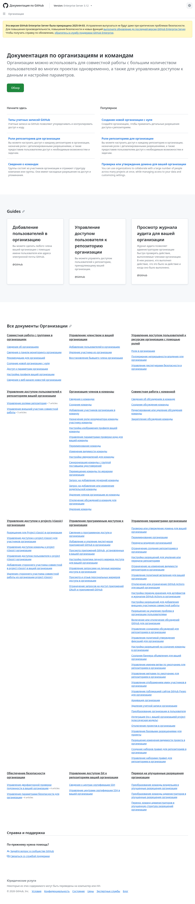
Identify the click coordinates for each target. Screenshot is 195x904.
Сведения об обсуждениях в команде (153, 399)
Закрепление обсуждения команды (152, 419)
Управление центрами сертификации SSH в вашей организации (94, 792)
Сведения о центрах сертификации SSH (92, 784)
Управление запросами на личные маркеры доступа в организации (95, 570)
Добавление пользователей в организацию (94, 346)
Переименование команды (85, 445)
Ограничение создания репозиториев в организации (154, 550)
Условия (36, 891)
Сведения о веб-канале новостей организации (34, 379)
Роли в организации (143, 351)
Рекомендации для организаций (26, 357)
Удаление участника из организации (90, 352)
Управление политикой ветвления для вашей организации (158, 576)
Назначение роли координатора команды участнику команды (93, 420)
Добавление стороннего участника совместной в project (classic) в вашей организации (34, 566)
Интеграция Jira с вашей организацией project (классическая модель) (158, 718)
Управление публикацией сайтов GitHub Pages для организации (158, 693)
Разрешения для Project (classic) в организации (34, 532)
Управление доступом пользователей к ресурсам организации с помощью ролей (158, 339)
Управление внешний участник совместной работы (32, 410)
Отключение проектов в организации (153, 725)
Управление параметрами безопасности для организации (33, 795)
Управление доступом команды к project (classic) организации (31, 548)
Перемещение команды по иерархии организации (91, 473)
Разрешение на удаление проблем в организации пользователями (152, 612)
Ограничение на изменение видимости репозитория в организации (154, 568)
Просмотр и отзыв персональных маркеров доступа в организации (94, 579)
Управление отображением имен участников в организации (158, 684)
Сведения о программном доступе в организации (90, 534)
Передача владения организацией (151, 542)
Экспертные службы (108, 891)
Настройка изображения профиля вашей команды (93, 429)
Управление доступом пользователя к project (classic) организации (33, 557)
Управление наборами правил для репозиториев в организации (151, 759)
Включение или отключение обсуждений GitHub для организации (155, 621)
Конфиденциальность (57, 891)
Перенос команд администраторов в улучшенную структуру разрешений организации (152, 806)
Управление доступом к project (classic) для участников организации (32, 539)
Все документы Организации (39, 326)
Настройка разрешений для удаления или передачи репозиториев (156, 559)
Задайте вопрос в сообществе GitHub (30, 851)
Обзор (15, 88)
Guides (16, 211)
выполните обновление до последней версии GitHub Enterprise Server (144, 29)
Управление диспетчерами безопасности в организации (156, 367)
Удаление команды (80, 509)
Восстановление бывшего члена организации (96, 357)
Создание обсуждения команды (150, 404)
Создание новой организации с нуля (28, 363)
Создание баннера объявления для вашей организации (156, 657)
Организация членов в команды (91, 391)
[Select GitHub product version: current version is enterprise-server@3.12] (73, 5)
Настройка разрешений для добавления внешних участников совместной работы (155, 603)
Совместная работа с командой (153, 391)
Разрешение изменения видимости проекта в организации (158, 741)
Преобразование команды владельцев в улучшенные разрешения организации (155, 786)
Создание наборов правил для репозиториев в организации (158, 750)
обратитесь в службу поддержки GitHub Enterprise (84, 32)
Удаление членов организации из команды (94, 494)
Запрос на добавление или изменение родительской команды (91, 487)
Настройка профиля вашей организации (31, 374)
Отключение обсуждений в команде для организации (92, 501)
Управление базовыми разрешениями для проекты (156, 733)
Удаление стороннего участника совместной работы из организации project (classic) (33, 575)
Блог (125, 891)
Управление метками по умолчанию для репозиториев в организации (155, 675)
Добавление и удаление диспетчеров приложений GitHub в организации (91, 543)
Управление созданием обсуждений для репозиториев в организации (155, 630)
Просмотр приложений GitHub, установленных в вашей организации (96, 552)
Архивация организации (145, 700)
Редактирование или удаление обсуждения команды (156, 411)
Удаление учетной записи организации (154, 705)
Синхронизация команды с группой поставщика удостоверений (90, 464)
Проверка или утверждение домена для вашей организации (159, 530)
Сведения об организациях (23, 346)
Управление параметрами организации (159, 521)
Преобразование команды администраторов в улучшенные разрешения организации (158, 795)
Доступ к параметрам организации (27, 368)
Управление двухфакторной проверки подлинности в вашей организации (33, 786)
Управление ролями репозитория (32, 403)
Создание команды (80, 404)
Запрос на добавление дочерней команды (94, 480)
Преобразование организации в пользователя (158, 711)
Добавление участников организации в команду (92, 411)
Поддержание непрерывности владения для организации (157, 358)
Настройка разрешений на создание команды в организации (158, 648)
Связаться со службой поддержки (28, 856)
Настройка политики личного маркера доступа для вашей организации (96, 561)
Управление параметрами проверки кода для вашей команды (96, 438)
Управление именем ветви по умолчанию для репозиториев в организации (158, 666)
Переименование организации (149, 537)
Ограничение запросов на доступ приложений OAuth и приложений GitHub (96, 587)
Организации (16, 13)
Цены (91, 891)
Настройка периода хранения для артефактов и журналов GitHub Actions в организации (158, 594)
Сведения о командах (81, 399)
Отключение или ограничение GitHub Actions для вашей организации (158, 585)
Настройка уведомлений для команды (91, 456)
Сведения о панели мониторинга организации (34, 352)
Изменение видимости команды (88, 451)
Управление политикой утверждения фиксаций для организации (153, 639)
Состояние (78, 891)
